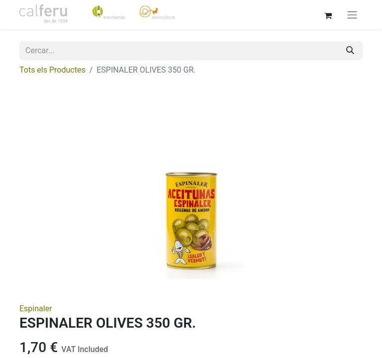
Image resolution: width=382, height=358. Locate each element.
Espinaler (35, 308)
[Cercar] (350, 50)
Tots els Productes (52, 70)
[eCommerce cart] (328, 14)
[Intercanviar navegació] (352, 14)
